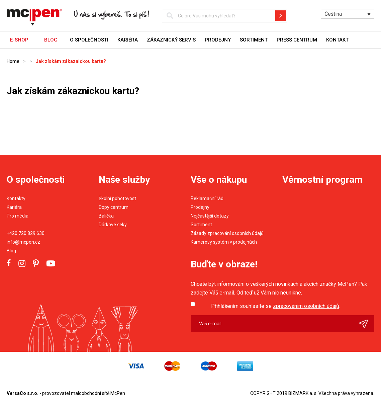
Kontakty (16, 198)
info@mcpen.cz (23, 242)
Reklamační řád (207, 198)
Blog (11, 250)
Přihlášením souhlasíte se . (275, 306)
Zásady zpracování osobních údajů (227, 233)
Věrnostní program (322, 179)
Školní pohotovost (117, 198)
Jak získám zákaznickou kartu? (71, 61)
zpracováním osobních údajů (306, 306)
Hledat (280, 15)
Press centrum (297, 40)
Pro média (17, 216)
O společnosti (89, 40)
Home (13, 61)
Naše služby (124, 179)
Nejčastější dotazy (210, 216)
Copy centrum (113, 207)
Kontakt (337, 40)
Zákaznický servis (171, 40)
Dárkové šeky (113, 224)
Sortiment (254, 40)
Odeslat (366, 323)
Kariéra (127, 40)
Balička (106, 216)
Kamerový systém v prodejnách (224, 242)
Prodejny (218, 40)
